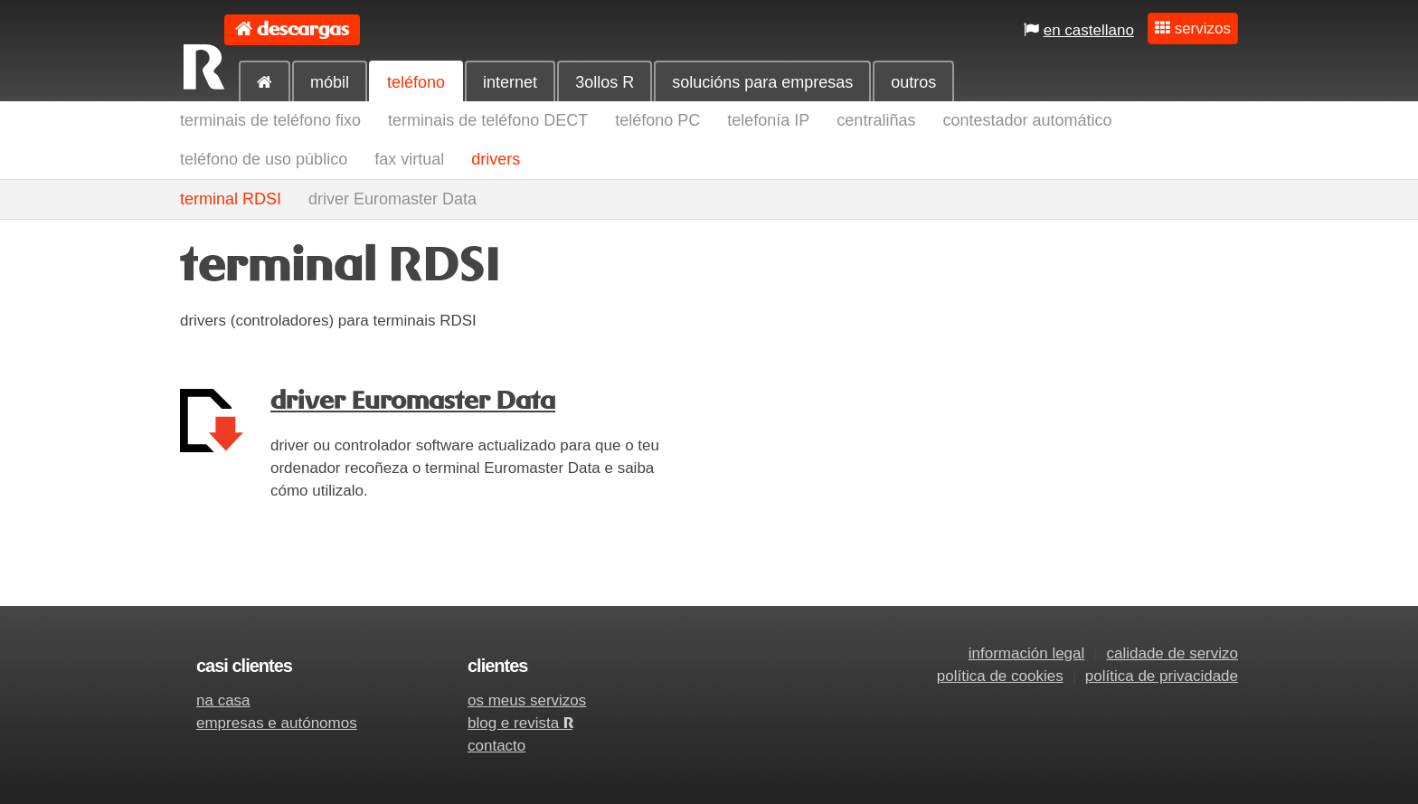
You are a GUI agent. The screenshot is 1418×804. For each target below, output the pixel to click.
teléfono (416, 82)
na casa (223, 700)
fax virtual (409, 159)
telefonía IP (768, 120)
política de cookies (1000, 676)
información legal (1027, 653)
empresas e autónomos (276, 723)
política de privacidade (1161, 676)
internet (510, 82)
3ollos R (604, 82)
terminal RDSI (230, 199)
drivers (495, 159)
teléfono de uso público (263, 159)
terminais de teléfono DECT (488, 120)
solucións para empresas (762, 82)
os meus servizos (527, 700)
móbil (329, 82)
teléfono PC (657, 120)
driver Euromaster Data (392, 199)
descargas (303, 29)
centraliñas (876, 120)
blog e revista (520, 723)
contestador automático (1026, 120)
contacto (496, 745)
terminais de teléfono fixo (270, 120)
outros (913, 82)
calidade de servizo (1172, 653)
